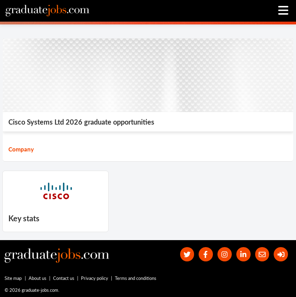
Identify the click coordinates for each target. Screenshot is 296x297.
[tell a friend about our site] (262, 254)
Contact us (63, 278)
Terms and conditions (135, 278)
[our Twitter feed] (187, 254)
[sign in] (281, 254)
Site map (13, 278)
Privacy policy (94, 278)
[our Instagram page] (224, 254)
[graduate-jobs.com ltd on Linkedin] (243, 254)
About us (37, 278)
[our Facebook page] (206, 254)
